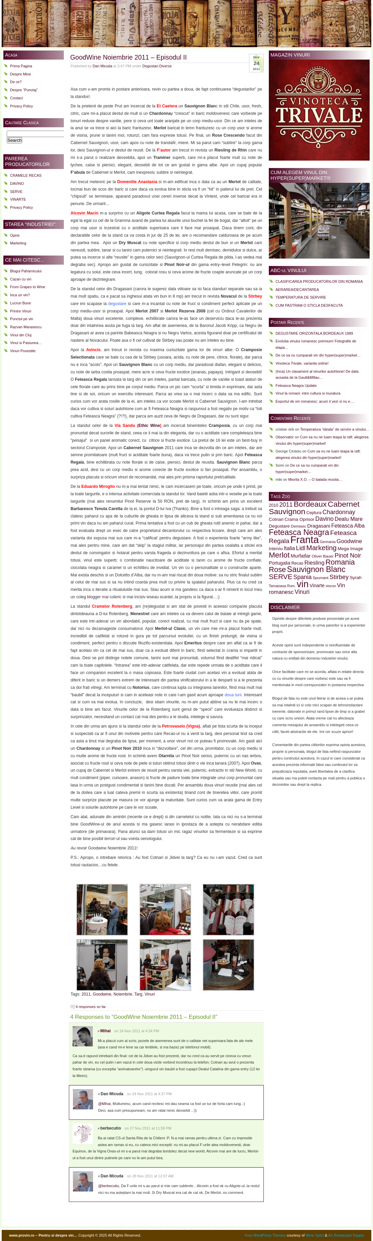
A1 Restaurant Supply (346, 1235)
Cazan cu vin (20, 279)
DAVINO (17, 183)
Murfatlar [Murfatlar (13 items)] (300, 556)
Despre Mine (20, 74)
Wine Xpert (315, 1235)
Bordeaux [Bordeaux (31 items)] (310, 504)
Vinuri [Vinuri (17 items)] (302, 592)
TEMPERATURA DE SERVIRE (301, 297)
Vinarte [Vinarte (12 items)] (317, 585)
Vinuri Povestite (23, 351)
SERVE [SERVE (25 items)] (280, 576)
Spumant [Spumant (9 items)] (320, 577)
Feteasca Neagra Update (296, 385)
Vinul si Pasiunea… (26, 343)
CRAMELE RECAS (26, 175)
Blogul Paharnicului (26, 271)
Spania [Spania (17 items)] (302, 577)
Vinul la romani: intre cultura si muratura (308, 393)
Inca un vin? (20, 295)
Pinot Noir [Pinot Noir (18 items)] (348, 555)
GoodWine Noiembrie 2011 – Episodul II (128, 57)
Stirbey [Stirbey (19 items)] (339, 576)
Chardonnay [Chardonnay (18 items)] (339, 512)
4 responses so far (91, 1007)
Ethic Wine (149, 425)
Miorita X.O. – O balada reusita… (315, 479)
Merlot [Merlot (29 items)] (279, 555)
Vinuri (149, 994)
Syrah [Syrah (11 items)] (356, 577)
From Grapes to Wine (27, 287)
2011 (85, 994)
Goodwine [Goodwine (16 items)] (349, 541)
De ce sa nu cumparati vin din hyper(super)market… (318, 355)
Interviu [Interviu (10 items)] (276, 548)
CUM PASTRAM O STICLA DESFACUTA (309, 305)
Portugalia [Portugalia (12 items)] (279, 563)
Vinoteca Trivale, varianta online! (302, 363)
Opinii (14, 235)
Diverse (165, 66)
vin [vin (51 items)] (302, 584)
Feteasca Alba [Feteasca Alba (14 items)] (348, 526)
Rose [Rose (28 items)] (277, 569)
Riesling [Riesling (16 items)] (314, 563)
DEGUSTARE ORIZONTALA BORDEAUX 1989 (314, 333)
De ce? (16, 82)
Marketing (18, 243)
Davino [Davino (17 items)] (324, 518)
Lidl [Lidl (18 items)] (300, 548)
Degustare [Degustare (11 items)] (279, 526)
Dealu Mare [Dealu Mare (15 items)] (349, 519)
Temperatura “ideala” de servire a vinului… (334, 429)
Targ (138, 994)
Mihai (105, 1031)
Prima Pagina (21, 66)
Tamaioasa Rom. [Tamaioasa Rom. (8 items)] (282, 586)
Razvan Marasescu (26, 327)
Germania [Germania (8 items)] (328, 542)
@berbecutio (108, 1186)
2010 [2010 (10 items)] (273, 505)
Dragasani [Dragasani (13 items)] (318, 526)
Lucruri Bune (20, 303)
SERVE (16, 192)
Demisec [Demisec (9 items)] (298, 526)
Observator (285, 437)
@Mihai (104, 1104)
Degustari (150, 66)
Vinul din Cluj (21, 335)
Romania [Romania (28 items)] (340, 562)
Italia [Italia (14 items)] (289, 548)
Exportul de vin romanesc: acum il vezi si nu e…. (315, 401)
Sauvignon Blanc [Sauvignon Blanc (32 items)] (316, 569)
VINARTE (18, 199)
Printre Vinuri (20, 311)
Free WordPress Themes (265, 1235)
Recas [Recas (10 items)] (297, 563)
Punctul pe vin (21, 319)
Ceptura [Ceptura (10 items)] (314, 512)
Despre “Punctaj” (24, 90)
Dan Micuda (102, 66)
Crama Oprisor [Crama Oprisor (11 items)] (300, 519)
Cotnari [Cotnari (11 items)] (276, 519)
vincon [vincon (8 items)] (331, 586)
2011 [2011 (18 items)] (286, 504)
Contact (16, 98)
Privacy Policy (21, 106)
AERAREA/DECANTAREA (297, 290)
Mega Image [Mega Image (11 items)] (350, 548)
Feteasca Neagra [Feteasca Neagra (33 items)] (299, 532)
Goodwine (102, 994)
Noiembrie (123, 994)
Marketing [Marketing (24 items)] (321, 547)
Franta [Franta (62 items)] (304, 539)
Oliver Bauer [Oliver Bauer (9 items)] (322, 556)
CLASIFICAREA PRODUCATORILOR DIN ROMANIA (319, 281)
